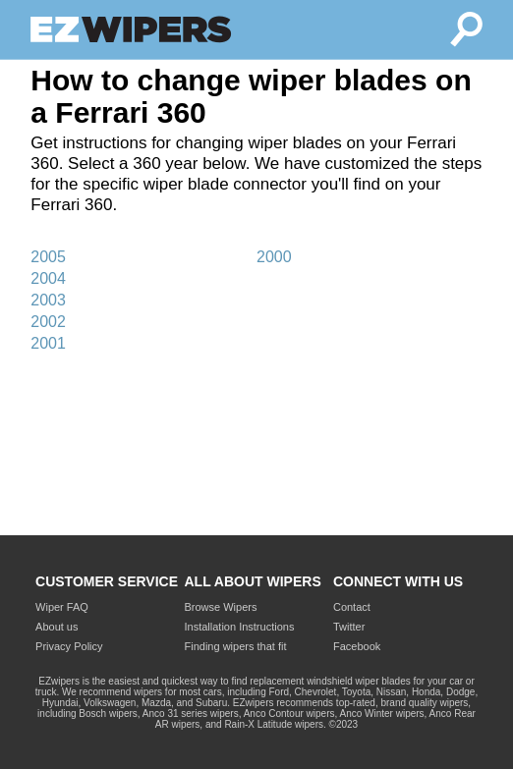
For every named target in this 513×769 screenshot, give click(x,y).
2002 (48, 321)
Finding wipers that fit (236, 646)
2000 (274, 256)
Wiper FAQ (61, 607)
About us (56, 626)
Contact (351, 607)
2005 (48, 256)
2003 (48, 300)
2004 (48, 278)
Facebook (356, 646)
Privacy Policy (68, 646)
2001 (48, 343)
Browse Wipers (221, 607)
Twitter (349, 626)
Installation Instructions (240, 626)
